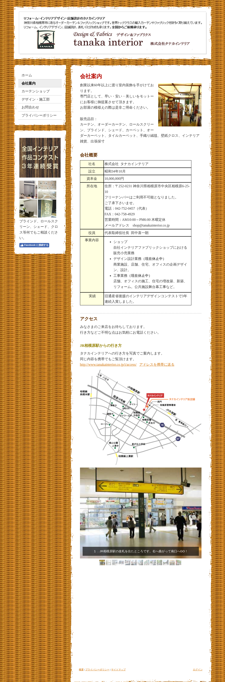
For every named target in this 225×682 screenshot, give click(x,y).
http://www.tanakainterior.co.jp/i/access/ (108, 364)
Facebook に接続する (34, 245)
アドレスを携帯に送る (156, 364)
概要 (81, 669)
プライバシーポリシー (97, 669)
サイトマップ (118, 669)
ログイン (198, 669)
